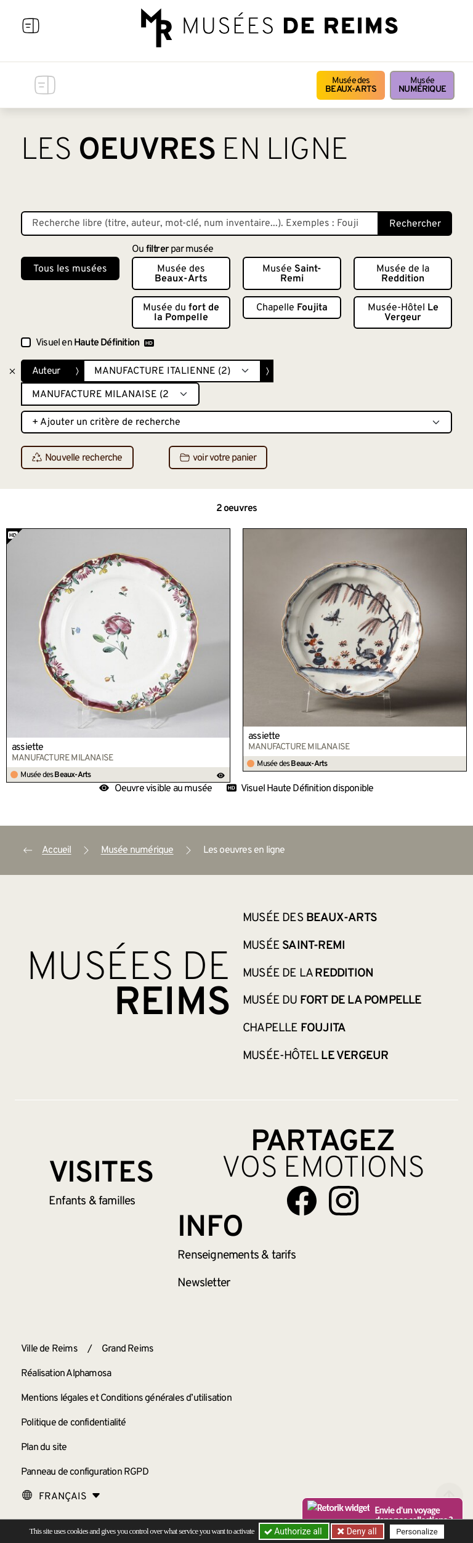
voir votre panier (218, 458)
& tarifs (236, 1255)
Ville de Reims (49, 1349)
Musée (422, 85)
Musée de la (402, 274)
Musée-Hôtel (403, 313)
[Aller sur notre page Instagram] (343, 1200)
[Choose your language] (61, 1496)
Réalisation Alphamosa (66, 1374)
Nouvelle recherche (77, 458)
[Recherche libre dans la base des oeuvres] (200, 223)
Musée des (350, 85)
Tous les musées (70, 269)
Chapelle (292, 308)
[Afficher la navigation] (30, 27)
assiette (28, 747)
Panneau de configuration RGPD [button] (84, 1472)
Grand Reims (127, 1349)
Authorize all (294, 1531)
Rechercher (415, 224)
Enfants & (92, 1201)
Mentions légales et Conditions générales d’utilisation (126, 1398)
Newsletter (203, 1283)
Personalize (416, 1531)
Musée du (181, 313)
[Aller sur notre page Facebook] (302, 1200)
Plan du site (44, 1447)
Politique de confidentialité (73, 1423)
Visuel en (95, 343)
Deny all (360, 1531)
